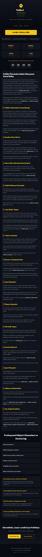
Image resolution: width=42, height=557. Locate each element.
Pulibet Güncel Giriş (21, 32)
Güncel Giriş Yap (14, 536)
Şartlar (28, 550)
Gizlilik (25, 550)
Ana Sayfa (16, 25)
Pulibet (20, 25)
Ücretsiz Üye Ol (28, 536)
